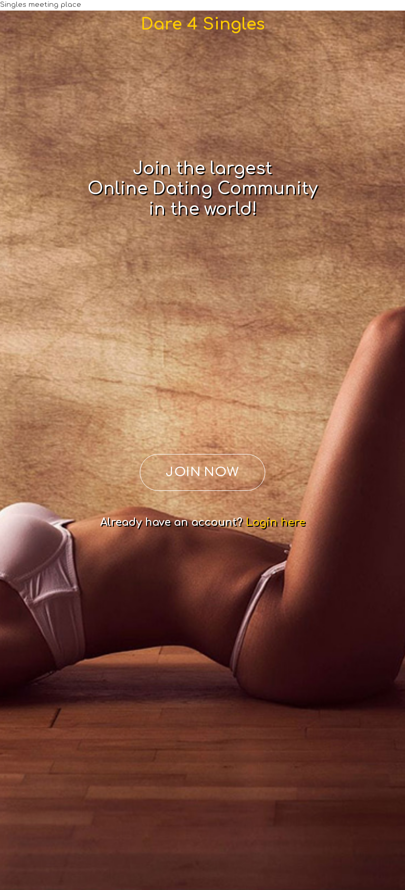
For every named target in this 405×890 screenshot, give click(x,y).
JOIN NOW (202, 472)
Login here (275, 522)
